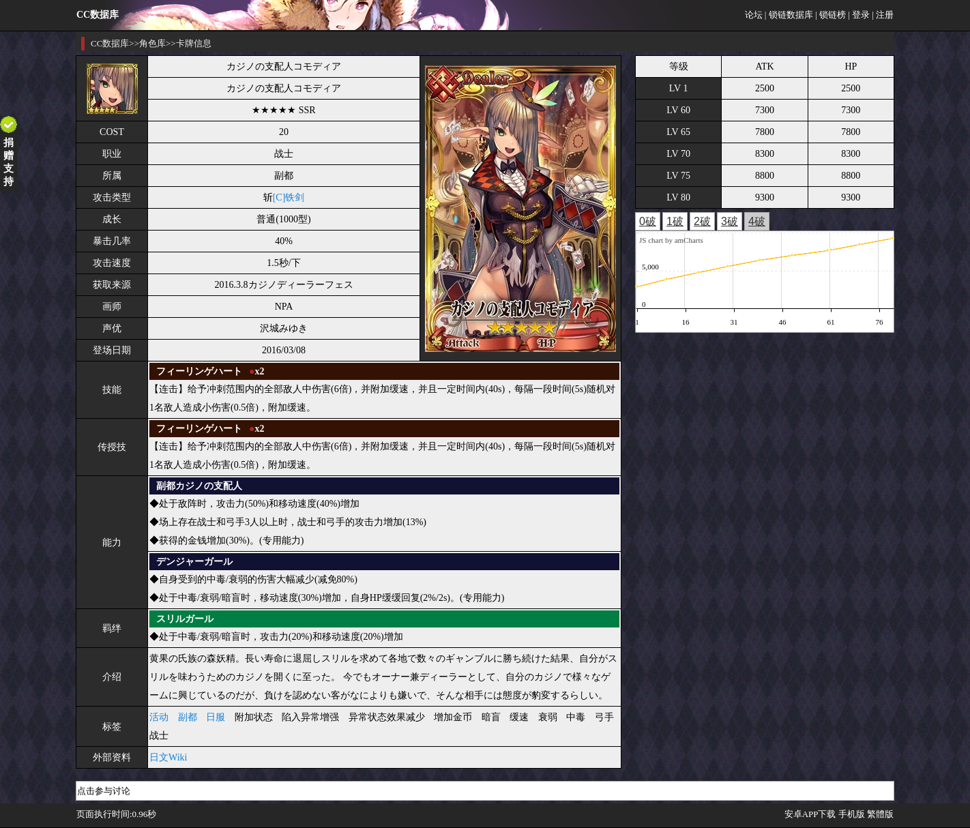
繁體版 (880, 814)
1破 (675, 221)
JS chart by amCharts (671, 240)
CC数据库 (110, 43)
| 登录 (859, 15)
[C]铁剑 (289, 197)
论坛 (754, 15)
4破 (756, 221)
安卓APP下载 (810, 814)
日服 (215, 717)
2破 (702, 221)
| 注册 (883, 15)
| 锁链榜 (830, 15)
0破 (647, 221)
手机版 (851, 814)
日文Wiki (168, 757)
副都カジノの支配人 (199, 486)
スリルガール (185, 619)
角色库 (152, 43)
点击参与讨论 (103, 791)
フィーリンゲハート (199, 371)
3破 (729, 221)
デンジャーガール (194, 562)
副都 (187, 717)
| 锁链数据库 (789, 15)
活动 (158, 717)
